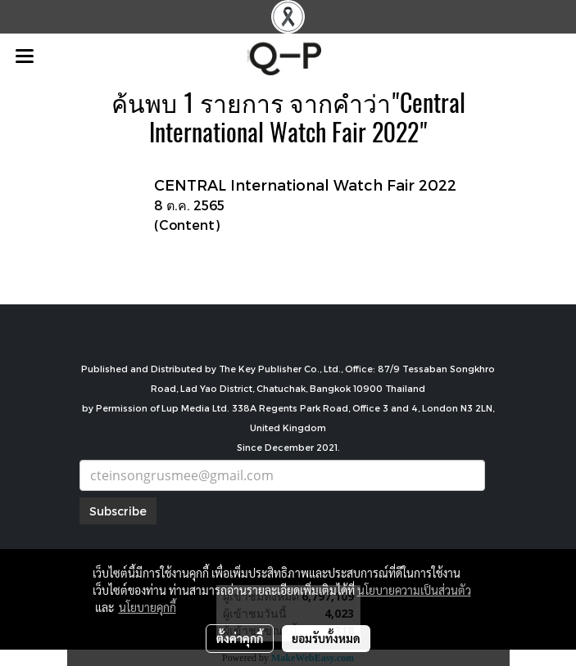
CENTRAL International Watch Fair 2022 (305, 184)
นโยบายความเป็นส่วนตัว (414, 590)
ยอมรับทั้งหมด (326, 638)
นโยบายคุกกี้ (147, 607)
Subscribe (118, 511)
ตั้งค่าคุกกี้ (239, 638)
